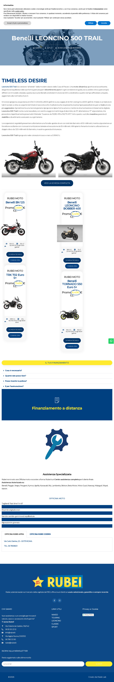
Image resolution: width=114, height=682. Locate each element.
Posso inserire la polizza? (16, 381)
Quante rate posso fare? (15, 376)
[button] (57, 370)
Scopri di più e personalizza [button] (17, 676)
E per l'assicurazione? (14, 386)
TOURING (51, 16)
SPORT (88, 16)
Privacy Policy (89, 614)
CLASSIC (71, 16)
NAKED (79, 16)
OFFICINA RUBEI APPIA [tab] (14, 534)
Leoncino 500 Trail (9, 87)
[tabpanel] (57, 544)
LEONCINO (61, 16)
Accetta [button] (104, 676)
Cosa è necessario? (13, 370)
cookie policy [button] (19, 664)
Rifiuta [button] (90, 676)
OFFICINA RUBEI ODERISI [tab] (40, 534)
